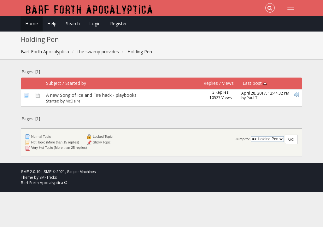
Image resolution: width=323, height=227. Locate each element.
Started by (75, 83)
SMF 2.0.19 (30, 172)
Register (118, 23)
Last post (255, 83)
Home (31, 23)
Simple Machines (81, 172)
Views (228, 83)
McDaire (73, 100)
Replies (210, 83)
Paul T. (252, 97)
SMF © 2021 (54, 172)
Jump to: (243, 139)
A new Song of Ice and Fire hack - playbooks (91, 95)
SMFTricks (48, 177)
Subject (53, 83)
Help (51, 23)
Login (95, 23)
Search (73, 23)
